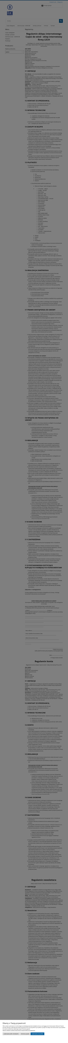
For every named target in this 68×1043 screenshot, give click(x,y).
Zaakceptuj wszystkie (37, 1034)
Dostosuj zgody (25, 1034)
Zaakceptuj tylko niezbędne (11, 1034)
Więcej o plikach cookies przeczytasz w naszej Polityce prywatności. (19, 1030)
